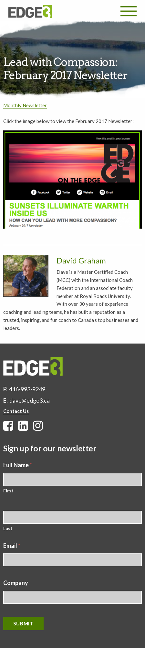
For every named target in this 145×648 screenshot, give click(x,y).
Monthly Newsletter (25, 105)
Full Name (17, 464)
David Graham (81, 260)
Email (11, 545)
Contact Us (16, 411)
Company (15, 582)
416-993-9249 (27, 389)
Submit (23, 623)
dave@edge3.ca (29, 400)
